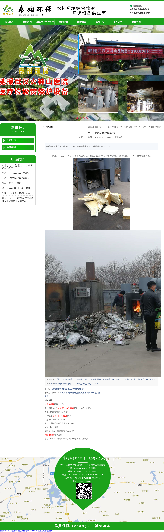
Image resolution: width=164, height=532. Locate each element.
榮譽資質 (81, 22)
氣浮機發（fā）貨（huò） (56, 419)
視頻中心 (100, 22)
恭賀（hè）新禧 (51, 427)
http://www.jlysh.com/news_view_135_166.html (78, 383)
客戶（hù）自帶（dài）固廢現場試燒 (147, 127)
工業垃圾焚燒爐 (89, 379)
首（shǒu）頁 (104, 127)
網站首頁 (9, 22)
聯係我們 (136, 22)
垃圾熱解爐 (77, 379)
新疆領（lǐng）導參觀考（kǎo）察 (59, 431)
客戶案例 (118, 22)
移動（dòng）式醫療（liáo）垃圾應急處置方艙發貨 (66, 439)
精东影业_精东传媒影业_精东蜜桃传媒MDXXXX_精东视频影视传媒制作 (26, 531)
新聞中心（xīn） (118, 127)
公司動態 (128, 127)
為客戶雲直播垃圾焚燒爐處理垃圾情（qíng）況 (80, 393)
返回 (46, 396)
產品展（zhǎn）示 (45, 22)
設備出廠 (53, 435)
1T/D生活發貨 (58, 416)
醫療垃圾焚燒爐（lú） (106, 379)
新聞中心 (63, 22)
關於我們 (27, 22)
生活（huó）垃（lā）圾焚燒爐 (129, 379)
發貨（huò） (55, 404)
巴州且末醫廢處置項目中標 (56, 412)
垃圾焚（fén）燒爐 (64, 379)
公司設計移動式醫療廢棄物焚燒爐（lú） (69, 389)
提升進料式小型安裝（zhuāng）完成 (68, 408)
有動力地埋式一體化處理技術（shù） (60, 423)
